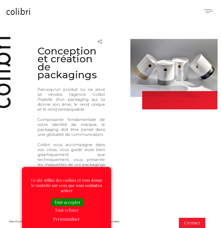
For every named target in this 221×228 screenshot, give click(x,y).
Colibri (18, 12)
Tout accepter (67, 202)
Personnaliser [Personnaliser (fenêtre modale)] (66, 219)
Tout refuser (67, 210)
